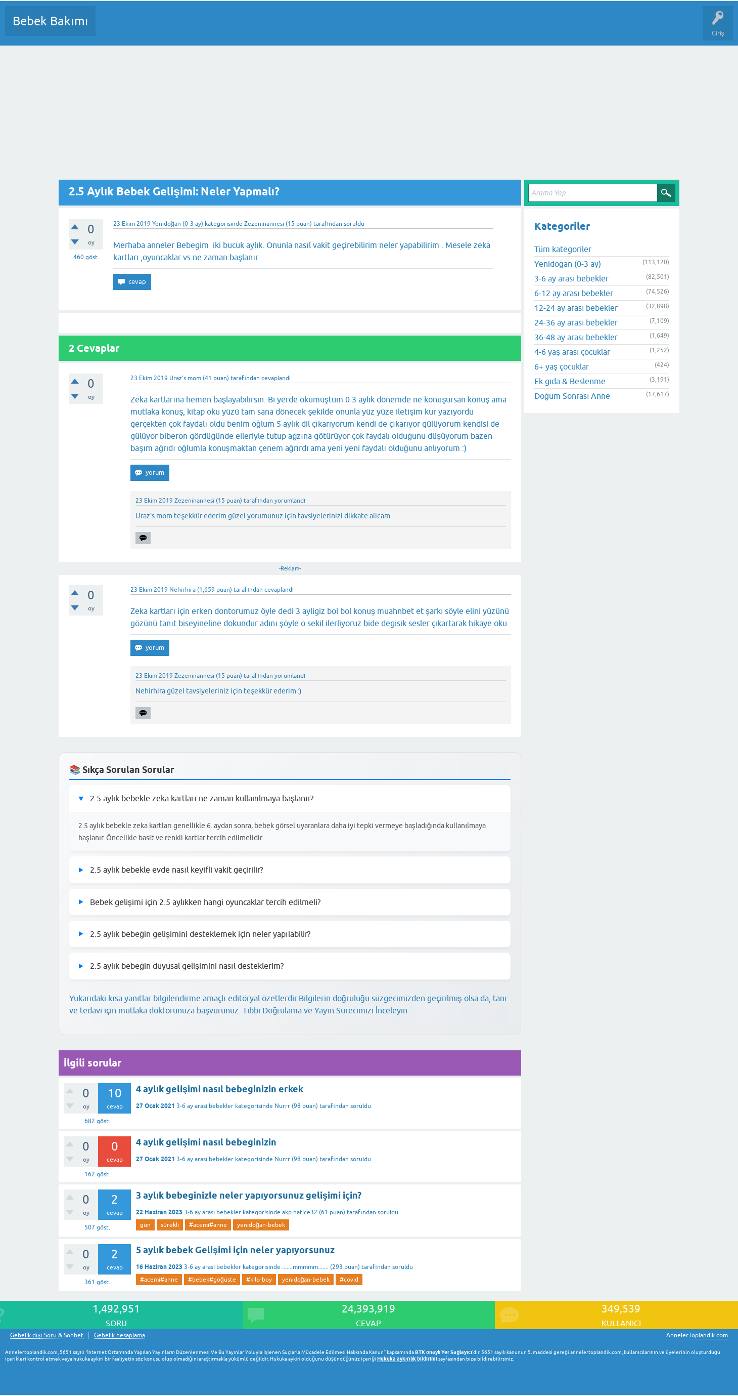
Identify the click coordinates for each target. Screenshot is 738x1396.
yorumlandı (289, 500)
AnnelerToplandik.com (697, 1335)
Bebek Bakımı (50, 21)
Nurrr (282, 1106)
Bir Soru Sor (291, 28)
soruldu (354, 223)
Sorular (113, 28)
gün (145, 1224)
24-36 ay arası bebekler (576, 322)
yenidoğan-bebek (261, 1224)
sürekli (170, 1224)
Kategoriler (207, 28)
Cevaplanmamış (157, 28)
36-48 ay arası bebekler (576, 337)
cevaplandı (276, 378)
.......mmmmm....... (305, 1266)
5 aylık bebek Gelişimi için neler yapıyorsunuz (235, 1250)
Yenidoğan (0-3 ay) (177, 223)
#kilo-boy (259, 1279)
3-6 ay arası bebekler (205, 1106)
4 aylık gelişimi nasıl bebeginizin (206, 1142)
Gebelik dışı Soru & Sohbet (46, 1335)
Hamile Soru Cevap (424, 28)
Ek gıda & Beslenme (570, 381)
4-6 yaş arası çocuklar (572, 351)
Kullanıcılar (249, 28)
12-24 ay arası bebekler (576, 307)
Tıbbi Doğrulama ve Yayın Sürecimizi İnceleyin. (326, 1010)
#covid (349, 1279)
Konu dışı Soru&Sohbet (351, 28)
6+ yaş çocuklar (561, 366)
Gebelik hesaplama (119, 1335)
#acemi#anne (208, 1224)
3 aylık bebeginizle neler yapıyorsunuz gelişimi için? (248, 1195)
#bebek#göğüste (212, 1279)
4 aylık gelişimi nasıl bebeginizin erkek (219, 1089)
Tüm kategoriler (562, 249)
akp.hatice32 (299, 1212)
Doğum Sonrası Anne (572, 395)
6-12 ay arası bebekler (573, 293)
